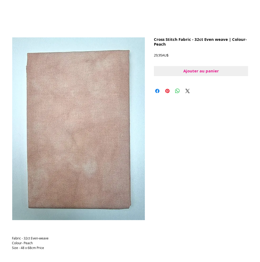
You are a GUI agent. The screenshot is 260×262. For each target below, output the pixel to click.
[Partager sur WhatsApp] (177, 91)
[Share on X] (187, 91)
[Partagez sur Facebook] (157, 91)
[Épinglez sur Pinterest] (167, 91)
